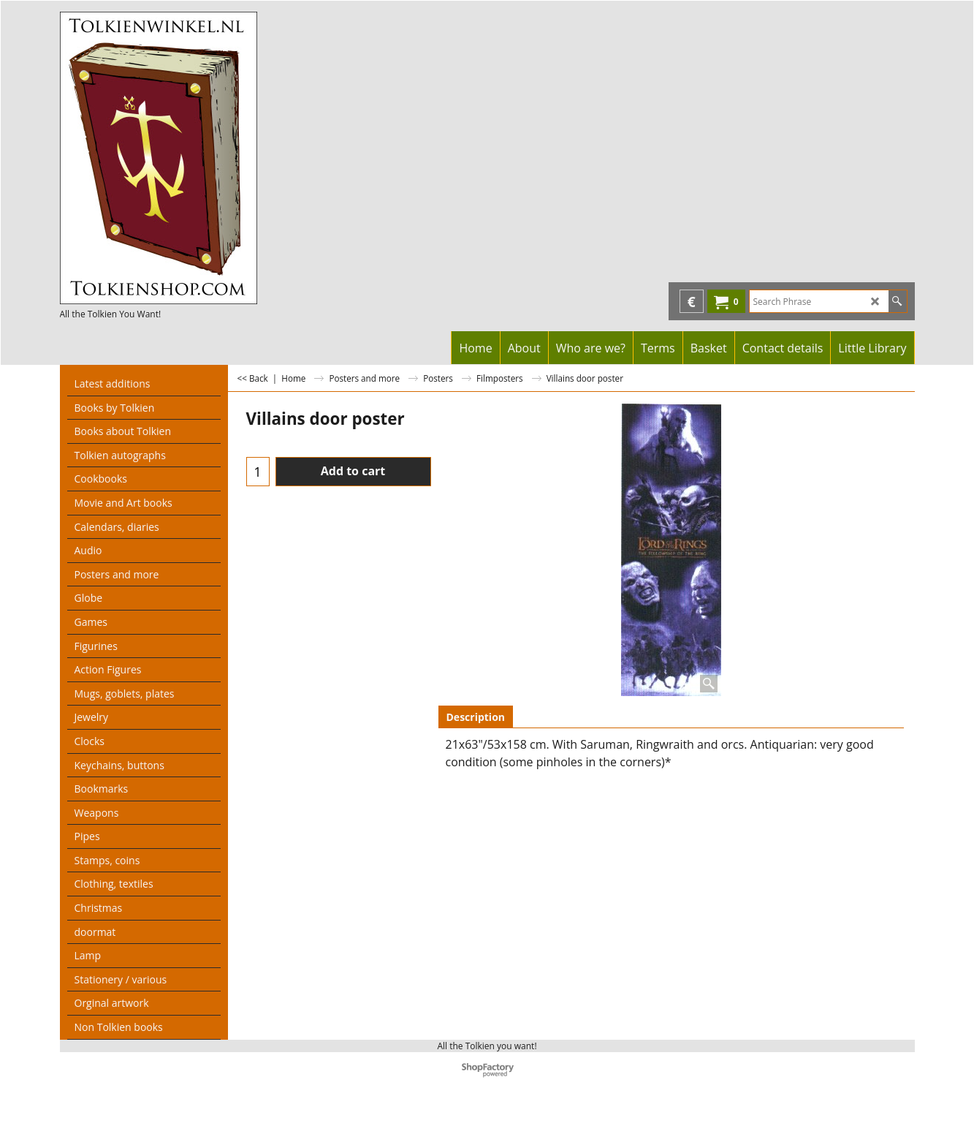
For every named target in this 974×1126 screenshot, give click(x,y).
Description (476, 717)
